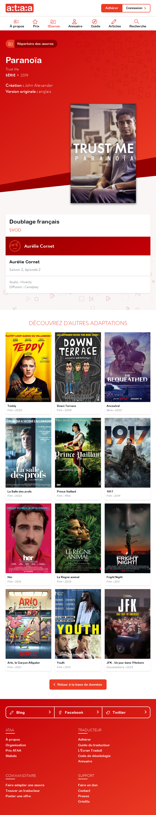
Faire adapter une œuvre (25, 785)
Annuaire (75, 23)
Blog (30, 712)
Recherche (137, 23)
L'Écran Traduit (90, 750)
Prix (36, 23)
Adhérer (111, 8)
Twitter (126, 712)
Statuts (11, 756)
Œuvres (54, 23)
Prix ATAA (13, 750)
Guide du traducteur (94, 745)
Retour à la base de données (77, 684)
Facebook (78, 712)
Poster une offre (18, 796)
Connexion (136, 8)
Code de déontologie (94, 756)
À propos (17, 23)
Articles (115, 23)
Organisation (16, 745)
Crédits (84, 801)
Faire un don (87, 785)
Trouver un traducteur (23, 791)
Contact (84, 791)
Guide (95, 23)
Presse (83, 796)
